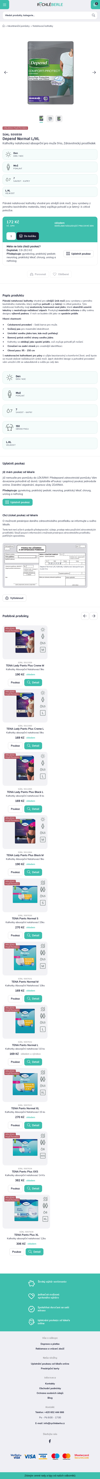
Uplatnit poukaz (78, 253)
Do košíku (27, 236)
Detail (33, 682)
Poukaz (15, 682)
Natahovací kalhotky (43, 26)
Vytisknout (14, 598)
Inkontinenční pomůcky (18, 26)
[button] (6, 73)
